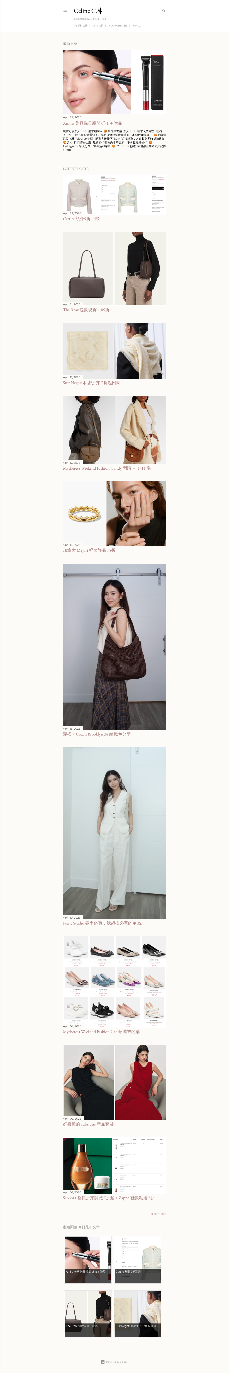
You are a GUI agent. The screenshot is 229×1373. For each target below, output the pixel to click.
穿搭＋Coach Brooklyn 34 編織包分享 (97, 734)
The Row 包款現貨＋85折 (86, 309)
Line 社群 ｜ (100, 25)
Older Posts (158, 1214)
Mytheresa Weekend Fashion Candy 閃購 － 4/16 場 (107, 468)
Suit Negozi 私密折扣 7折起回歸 (92, 382)
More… (137, 25)
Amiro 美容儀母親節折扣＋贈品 (92, 123)
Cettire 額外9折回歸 (81, 218)
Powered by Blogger (114, 1362)
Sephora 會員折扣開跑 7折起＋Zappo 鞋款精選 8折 (109, 1197)
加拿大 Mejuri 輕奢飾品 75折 (89, 550)
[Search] (164, 9)
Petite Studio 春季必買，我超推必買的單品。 (104, 923)
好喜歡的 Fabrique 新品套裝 (88, 1124)
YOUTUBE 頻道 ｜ (120, 25)
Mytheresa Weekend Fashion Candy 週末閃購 (101, 1031)
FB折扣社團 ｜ (82, 25)
